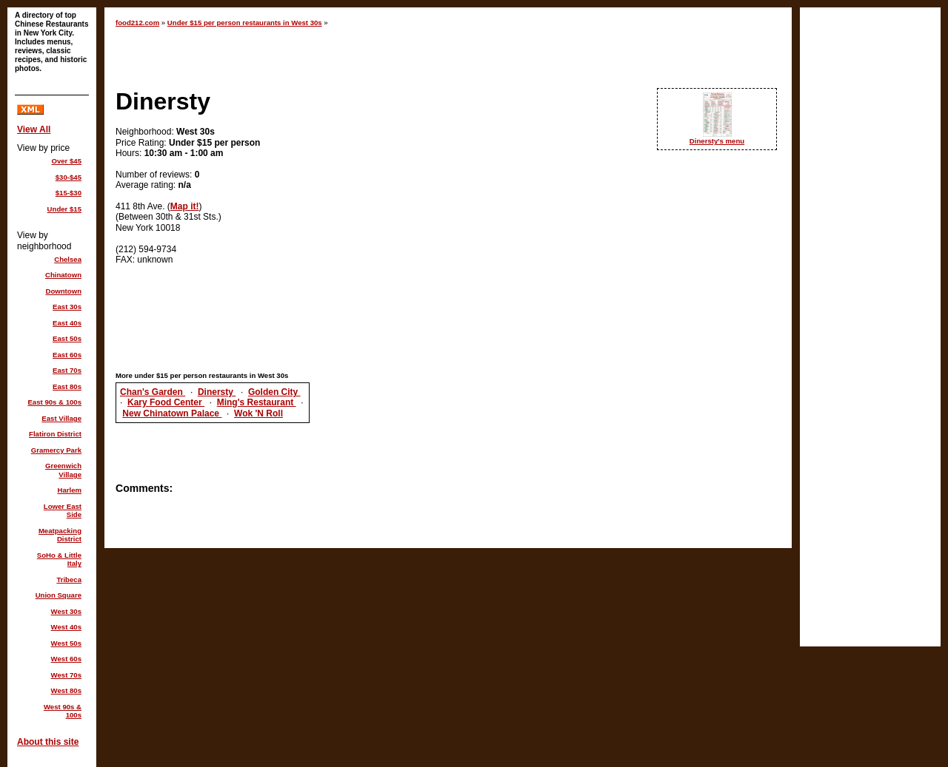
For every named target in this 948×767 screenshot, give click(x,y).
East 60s (67, 355)
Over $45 (66, 161)
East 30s (67, 307)
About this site (48, 742)
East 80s (67, 386)
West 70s (66, 675)
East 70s (67, 370)
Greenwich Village (63, 470)
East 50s (67, 338)
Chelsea (67, 259)
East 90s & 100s (54, 402)
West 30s (66, 611)
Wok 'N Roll (258, 413)
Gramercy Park (56, 450)
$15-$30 (68, 193)
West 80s (66, 690)
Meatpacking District (60, 535)
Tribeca (68, 579)
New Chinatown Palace (171, 413)
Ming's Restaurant (256, 402)
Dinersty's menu (717, 141)
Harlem (69, 490)
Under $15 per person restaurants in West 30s (244, 22)
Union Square (58, 595)
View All (33, 129)
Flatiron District (55, 434)
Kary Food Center (165, 402)
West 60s (66, 659)
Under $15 (64, 209)
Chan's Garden (152, 392)
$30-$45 (68, 177)
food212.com (137, 22)
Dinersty (217, 392)
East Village (61, 418)
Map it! (184, 206)
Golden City (274, 392)
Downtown (64, 291)
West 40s (66, 627)
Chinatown (63, 275)
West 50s (66, 643)
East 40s (67, 323)
